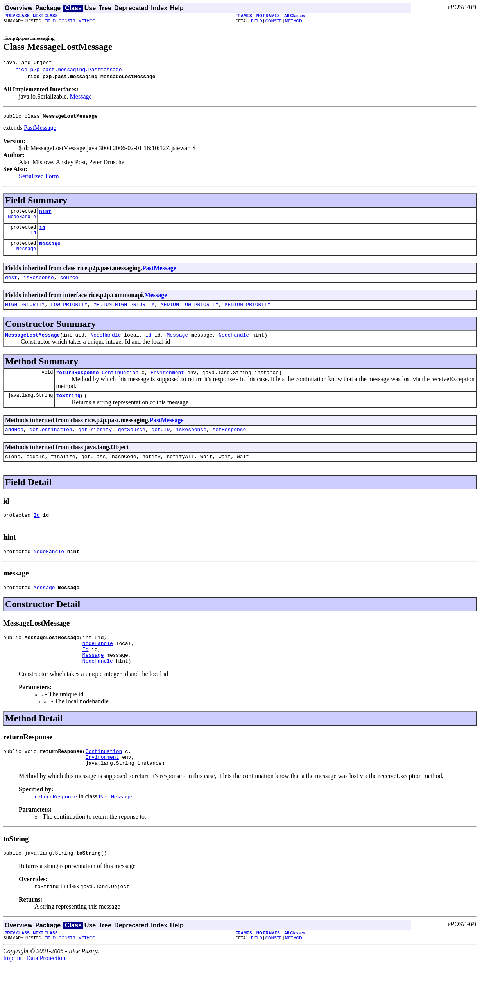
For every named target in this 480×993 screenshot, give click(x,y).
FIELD (50, 21)
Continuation (120, 382)
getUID (160, 442)
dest (11, 284)
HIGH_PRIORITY (25, 312)
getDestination (50, 442)
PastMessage (40, 130)
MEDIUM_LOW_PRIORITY (190, 312)
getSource (131, 442)
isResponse (38, 284)
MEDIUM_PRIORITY (247, 312)
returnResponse (77, 382)
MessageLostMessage (32, 344)
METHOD (87, 21)
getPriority (95, 442)
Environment (167, 382)
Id (33, 238)
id (42, 231)
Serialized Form (39, 178)
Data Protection (45, 986)
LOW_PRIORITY (69, 312)
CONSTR (67, 21)
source (69, 284)
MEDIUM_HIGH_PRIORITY (123, 312)
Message (81, 97)
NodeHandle (22, 221)
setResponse (229, 442)
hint (45, 214)
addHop (14, 442)
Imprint (12, 986)
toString (68, 406)
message (50, 249)
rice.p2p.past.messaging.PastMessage (68, 70)
